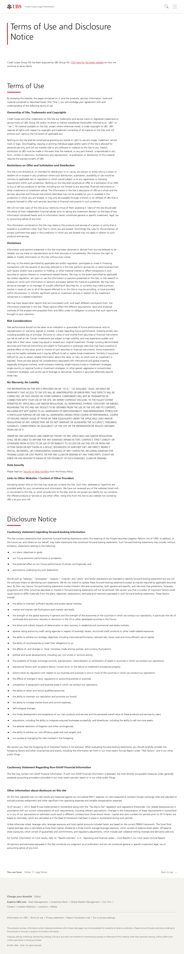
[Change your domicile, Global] (37, 897)
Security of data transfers (36, 471)
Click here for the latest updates (87, 62)
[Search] (167, 7)
